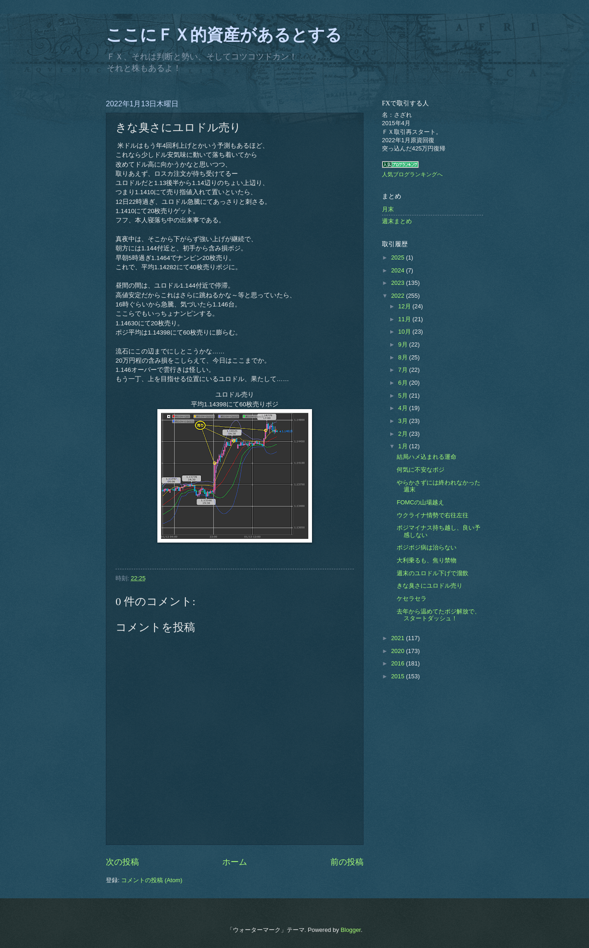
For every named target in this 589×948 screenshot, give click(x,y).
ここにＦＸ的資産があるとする (224, 35)
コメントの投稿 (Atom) (151, 880)
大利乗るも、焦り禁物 (426, 560)
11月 (405, 319)
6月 (403, 382)
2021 (398, 638)
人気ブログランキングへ (412, 174)
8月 (403, 357)
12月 (405, 306)
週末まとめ (397, 221)
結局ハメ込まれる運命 (426, 456)
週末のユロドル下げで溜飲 (432, 573)
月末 (388, 209)
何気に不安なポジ (421, 469)
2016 (398, 663)
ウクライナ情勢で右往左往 (432, 515)
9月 (403, 344)
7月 (403, 369)
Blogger (351, 929)
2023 (398, 282)
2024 (398, 270)
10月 (405, 331)
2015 (398, 676)
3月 (403, 420)
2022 (398, 295)
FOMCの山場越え (420, 502)
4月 (403, 408)
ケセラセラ (412, 598)
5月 (403, 395)
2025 (398, 257)
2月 (403, 433)
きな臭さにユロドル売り (429, 585)
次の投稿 (122, 862)
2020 (398, 650)
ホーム (234, 862)
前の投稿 (347, 862)
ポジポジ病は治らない (426, 547)
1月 (403, 446)
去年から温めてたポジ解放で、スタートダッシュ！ (438, 615)
